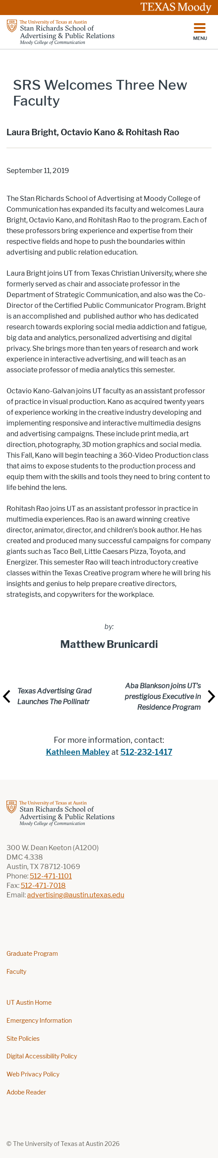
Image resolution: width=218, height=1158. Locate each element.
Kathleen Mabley (78, 752)
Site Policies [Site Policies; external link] (23, 1039)
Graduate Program (32, 953)
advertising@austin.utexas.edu (75, 895)
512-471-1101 (51, 876)
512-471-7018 (43, 885)
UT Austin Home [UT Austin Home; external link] (29, 1002)
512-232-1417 (146, 752)
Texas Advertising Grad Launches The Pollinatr (54, 696)
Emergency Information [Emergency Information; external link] (39, 1020)
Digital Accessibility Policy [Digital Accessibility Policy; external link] (41, 1056)
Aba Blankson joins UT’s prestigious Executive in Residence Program (163, 696)
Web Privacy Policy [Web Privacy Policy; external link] (32, 1074)
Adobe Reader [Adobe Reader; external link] (26, 1092)
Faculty (16, 972)
